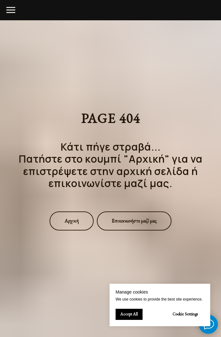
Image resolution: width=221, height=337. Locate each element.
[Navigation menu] (10, 10)
